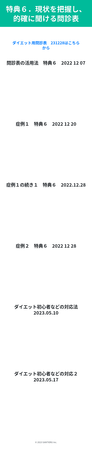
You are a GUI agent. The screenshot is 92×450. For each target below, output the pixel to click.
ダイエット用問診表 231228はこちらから (46, 45)
